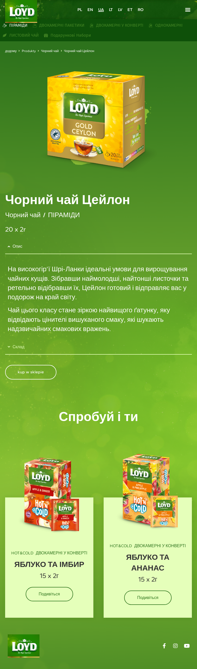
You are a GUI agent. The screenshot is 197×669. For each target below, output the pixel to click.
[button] (187, 9)
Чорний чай (50, 51)
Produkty (29, 51)
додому (11, 51)
